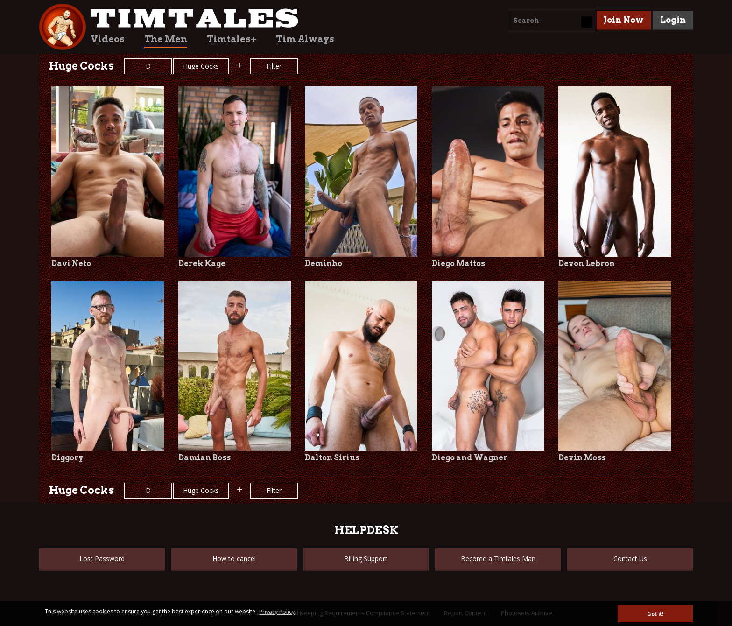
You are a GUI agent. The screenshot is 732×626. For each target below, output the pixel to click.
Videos (108, 39)
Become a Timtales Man (498, 558)
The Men (165, 39)
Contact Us (630, 558)
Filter (274, 66)
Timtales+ (231, 39)
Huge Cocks (201, 66)
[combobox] (551, 20)
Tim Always (305, 39)
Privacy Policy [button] (277, 612)
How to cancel (234, 558)
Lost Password (102, 558)
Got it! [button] (655, 613)
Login (673, 20)
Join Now (624, 20)
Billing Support (365, 558)
